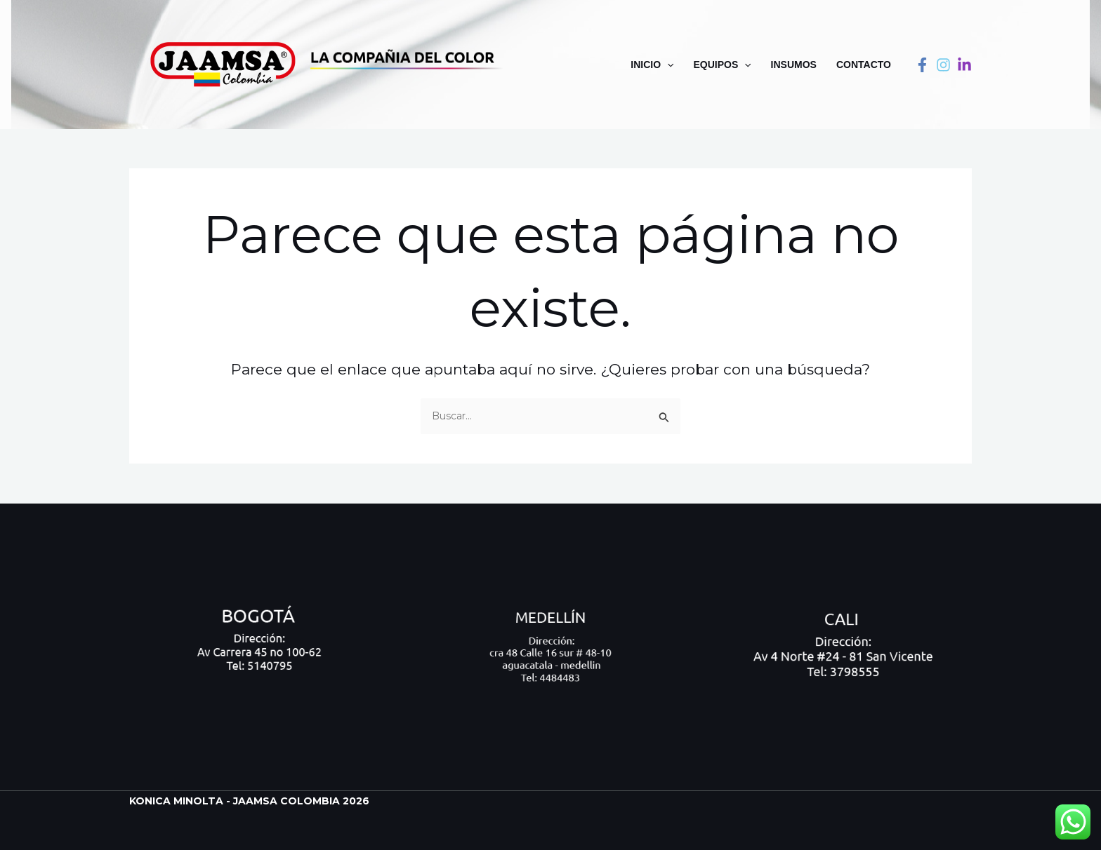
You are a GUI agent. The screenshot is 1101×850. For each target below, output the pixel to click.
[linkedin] (964, 65)
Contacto (863, 64)
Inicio (652, 64)
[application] (667, 64)
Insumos (794, 64)
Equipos (722, 64)
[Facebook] (922, 65)
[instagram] (943, 65)
